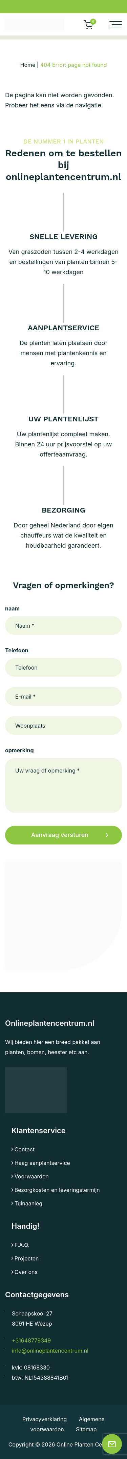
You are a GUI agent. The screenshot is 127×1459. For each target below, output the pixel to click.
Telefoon (16, 650)
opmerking (19, 750)
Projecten (27, 1258)
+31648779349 (31, 1340)
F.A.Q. (22, 1245)
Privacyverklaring (45, 1419)
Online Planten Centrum (87, 1444)
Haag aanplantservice (42, 1163)
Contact (25, 1149)
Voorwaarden (32, 1176)
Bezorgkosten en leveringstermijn (57, 1190)
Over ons (26, 1272)
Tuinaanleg (28, 1203)
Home (28, 64)
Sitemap (86, 1429)
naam (12, 608)
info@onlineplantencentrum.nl (50, 1350)
